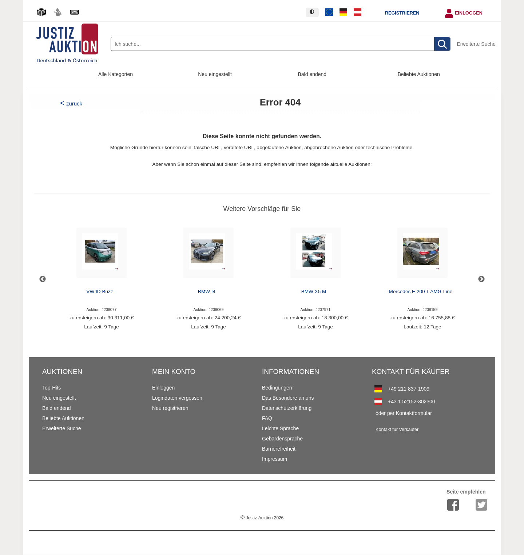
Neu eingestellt (215, 74)
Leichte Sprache (280, 428)
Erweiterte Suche (476, 44)
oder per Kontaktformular (404, 413)
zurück (74, 103)
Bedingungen (277, 388)
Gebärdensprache (282, 439)
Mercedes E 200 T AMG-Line (421, 291)
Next (481, 279)
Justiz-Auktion (262, 517)
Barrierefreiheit (278, 449)
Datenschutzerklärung (286, 408)
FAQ (267, 418)
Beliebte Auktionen (419, 74)
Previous (42, 279)
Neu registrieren (170, 408)
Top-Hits (51, 388)
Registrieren (402, 13)
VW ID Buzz (99, 291)
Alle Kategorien (115, 74)
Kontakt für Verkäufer (397, 429)
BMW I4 (206, 291)
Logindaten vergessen (177, 398)
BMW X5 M (313, 291)
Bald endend (312, 74)
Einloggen (469, 13)
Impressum (274, 459)
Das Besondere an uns (288, 398)
